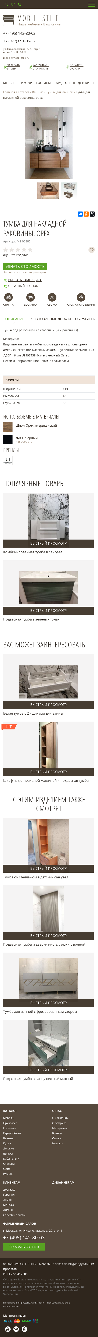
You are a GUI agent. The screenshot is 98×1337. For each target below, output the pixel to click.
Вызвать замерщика (22, 280)
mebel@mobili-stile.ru (16, 58)
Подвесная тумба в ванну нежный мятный (38, 1078)
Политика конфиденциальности (23, 1302)
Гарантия (9, 1194)
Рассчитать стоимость (39, 67)
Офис (6, 1169)
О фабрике (59, 1123)
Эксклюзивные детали (49, 319)
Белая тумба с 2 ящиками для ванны (33, 713)
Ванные (37, 92)
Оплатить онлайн (75, 67)
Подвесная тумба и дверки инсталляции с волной (44, 944)
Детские (84, 83)
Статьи (56, 1138)
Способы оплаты (14, 1215)
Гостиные (44, 83)
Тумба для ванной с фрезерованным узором (40, 1011)
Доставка (9, 1189)
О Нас (57, 1111)
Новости (57, 1143)
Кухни (7, 1143)
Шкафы (8, 1153)
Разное (8, 1174)
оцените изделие (15, 255)
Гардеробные (65, 83)
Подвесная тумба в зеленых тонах (31, 619)
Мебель (9, 83)
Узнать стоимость (25, 266)
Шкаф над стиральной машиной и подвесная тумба (46, 780)
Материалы (59, 1128)
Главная (9, 92)
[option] (49, 190)
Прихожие (25, 83)
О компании (60, 1118)
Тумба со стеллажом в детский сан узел (35, 877)
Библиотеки (11, 1158)
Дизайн (8, 1210)
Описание (14, 319)
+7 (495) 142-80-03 (19, 33)
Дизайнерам (63, 1182)
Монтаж (8, 1205)
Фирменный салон (19, 1224)
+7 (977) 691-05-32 (19, 40)
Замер (7, 1200)
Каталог (23, 92)
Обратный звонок (20, 286)
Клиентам (11, 1182)
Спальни (9, 1164)
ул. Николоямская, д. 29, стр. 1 (22, 49)
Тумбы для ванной (59, 92)
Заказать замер (11, 67)
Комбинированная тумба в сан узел (33, 552)
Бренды (57, 1133)
